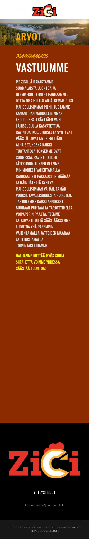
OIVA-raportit (71, 527)
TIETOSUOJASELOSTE (44, 530)
